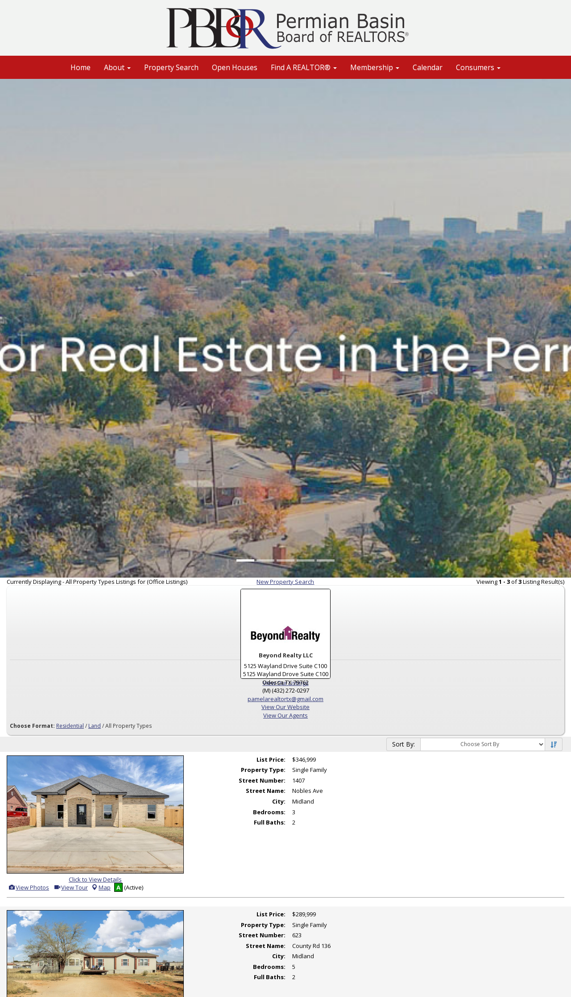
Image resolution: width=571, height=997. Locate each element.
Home (80, 67)
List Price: (271, 759)
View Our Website (285, 707)
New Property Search (285, 582)
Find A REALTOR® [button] (304, 67)
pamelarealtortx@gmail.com (285, 699)
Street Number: (262, 780)
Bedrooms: (269, 812)
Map (101, 887)
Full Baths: (270, 822)
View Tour (71, 887)
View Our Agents (285, 715)
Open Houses (234, 67)
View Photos (28, 887)
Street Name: (266, 791)
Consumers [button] (478, 67)
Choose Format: (32, 726)
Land (94, 726)
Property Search (171, 67)
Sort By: (403, 744)
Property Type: (263, 770)
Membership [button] (374, 67)
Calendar (428, 67)
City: (279, 801)
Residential (70, 726)
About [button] (117, 67)
